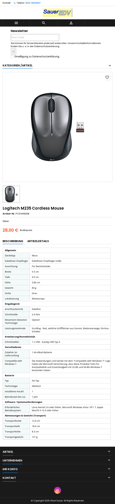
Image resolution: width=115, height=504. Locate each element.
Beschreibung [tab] (13, 241)
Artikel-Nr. (9, 213)
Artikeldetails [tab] (38, 241)
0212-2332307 (33, 2)
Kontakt (7, 2)
